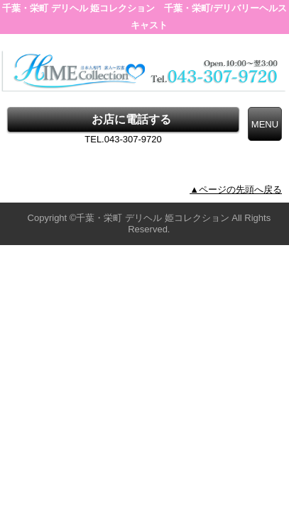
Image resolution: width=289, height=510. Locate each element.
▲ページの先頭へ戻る (236, 189)
